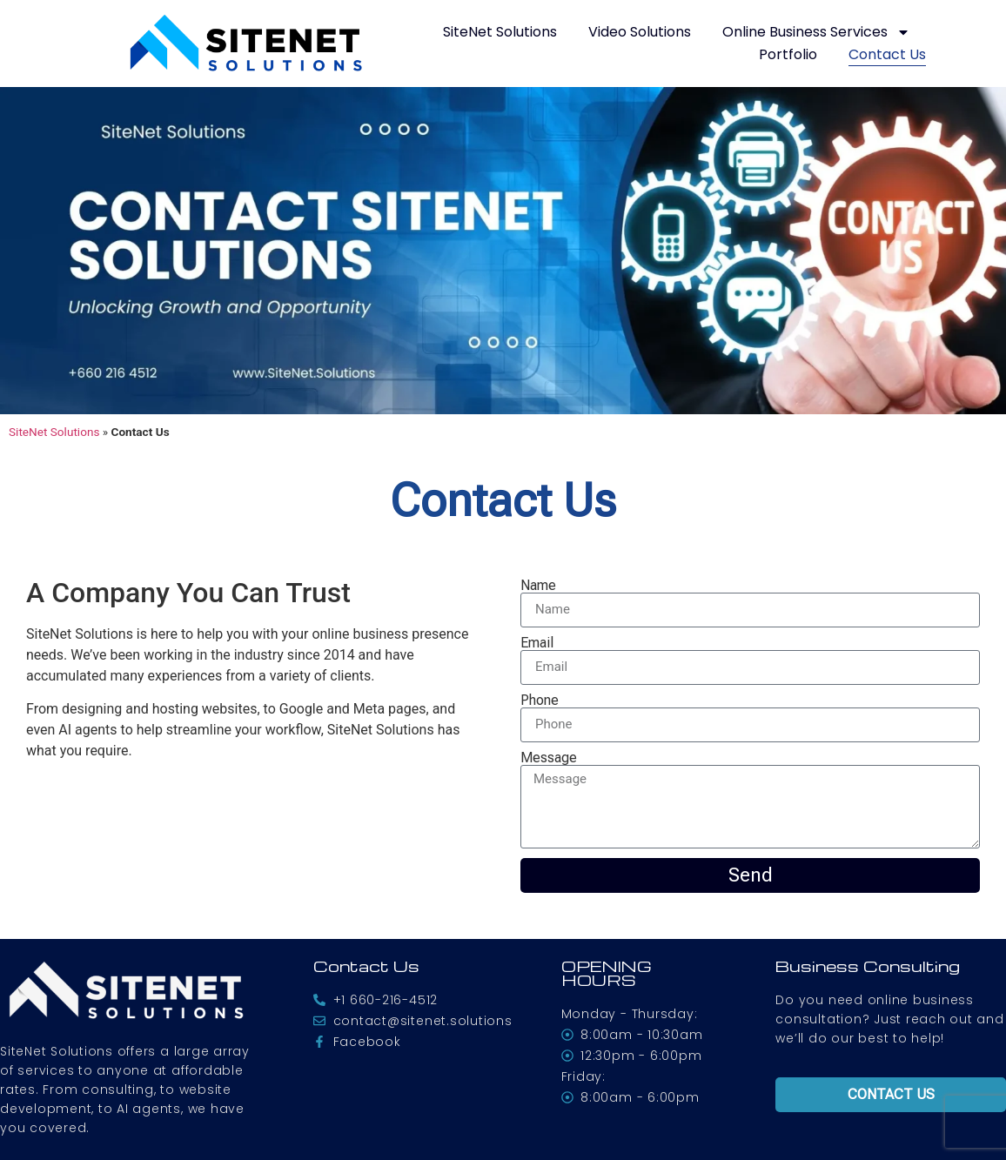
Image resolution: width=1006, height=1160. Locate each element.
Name (538, 586)
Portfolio (788, 54)
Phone (539, 700)
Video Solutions (639, 32)
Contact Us (887, 54)
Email (536, 643)
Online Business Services (816, 32)
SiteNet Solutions (500, 32)
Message (548, 758)
